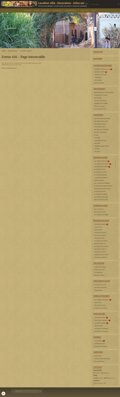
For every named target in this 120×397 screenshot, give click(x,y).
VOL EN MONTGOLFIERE (101, 197)
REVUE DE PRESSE (99, 83)
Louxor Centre (98, 227)
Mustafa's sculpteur (99, 275)
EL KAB (96, 135)
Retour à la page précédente (9, 68)
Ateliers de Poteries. (99, 269)
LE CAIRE (96, 149)
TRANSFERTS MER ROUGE (101, 146)
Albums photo (28, 10)
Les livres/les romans (99, 343)
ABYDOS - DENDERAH (100, 132)
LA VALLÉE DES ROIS (100, 169)
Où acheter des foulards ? (101, 240)
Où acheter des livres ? (100, 251)
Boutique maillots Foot (100, 243)
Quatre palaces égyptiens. (102, 320)
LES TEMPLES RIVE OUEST (102, 164)
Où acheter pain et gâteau (101, 246)
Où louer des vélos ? (99, 238)
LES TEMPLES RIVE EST (101, 161)
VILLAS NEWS (98, 80)
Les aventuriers (99, 341)
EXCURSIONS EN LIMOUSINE (102, 118)
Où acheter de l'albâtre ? (100, 257)
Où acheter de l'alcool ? (100, 249)
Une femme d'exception (100, 287)
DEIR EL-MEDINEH (99, 180)
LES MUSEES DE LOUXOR (102, 166)
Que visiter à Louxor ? (71, 10)
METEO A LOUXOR (99, 106)
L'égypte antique (98, 325)
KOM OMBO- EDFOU (100, 126)
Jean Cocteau (98, 302)
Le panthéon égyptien (101, 323)
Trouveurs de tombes (101, 317)
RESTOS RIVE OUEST (100, 212)
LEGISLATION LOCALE (100, 100)
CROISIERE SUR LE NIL (100, 140)
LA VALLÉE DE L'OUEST (100, 172)
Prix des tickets (98, 229)
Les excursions (57, 10)
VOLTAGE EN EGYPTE (100, 109)
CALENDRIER (98, 77)
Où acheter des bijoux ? (100, 232)
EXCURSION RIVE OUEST (101, 121)
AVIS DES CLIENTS (100, 72)
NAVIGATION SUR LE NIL (101, 199)
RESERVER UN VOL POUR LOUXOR (103, 92)
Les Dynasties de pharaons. (101, 328)
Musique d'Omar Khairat (100, 346)
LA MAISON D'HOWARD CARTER (103, 186)
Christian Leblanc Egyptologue (102, 358)
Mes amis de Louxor (99, 361)
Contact (93, 10)
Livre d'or (36, 10)
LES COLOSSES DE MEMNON (102, 183)
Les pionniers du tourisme (101, 331)
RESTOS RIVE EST (99, 209)
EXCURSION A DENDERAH (101, 129)
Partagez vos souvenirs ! (100, 308)
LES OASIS (97, 151)
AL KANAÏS (97, 137)
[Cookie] (3, 393)
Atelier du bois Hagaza (100, 267)
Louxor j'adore (98, 355)
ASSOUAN (97, 143)
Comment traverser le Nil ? (101, 254)
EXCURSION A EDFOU (100, 124)
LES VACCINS (98, 98)
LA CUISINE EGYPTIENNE (101, 214)
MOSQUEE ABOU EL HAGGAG (102, 188)
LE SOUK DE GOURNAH (100, 194)
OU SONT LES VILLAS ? (100, 74)
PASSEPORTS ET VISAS (100, 95)
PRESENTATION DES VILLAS (103, 69)
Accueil (4, 51)
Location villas (45, 10)
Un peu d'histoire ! (13, 51)
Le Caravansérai (98, 272)
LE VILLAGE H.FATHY (100, 191)
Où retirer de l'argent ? (100, 235)
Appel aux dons (85, 10)
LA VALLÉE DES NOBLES (100, 177)
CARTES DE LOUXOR (101, 224)
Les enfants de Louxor (100, 284)
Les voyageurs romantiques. (102, 299)
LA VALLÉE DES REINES (100, 175)
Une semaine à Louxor (100, 305)
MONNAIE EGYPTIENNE (101, 103)
